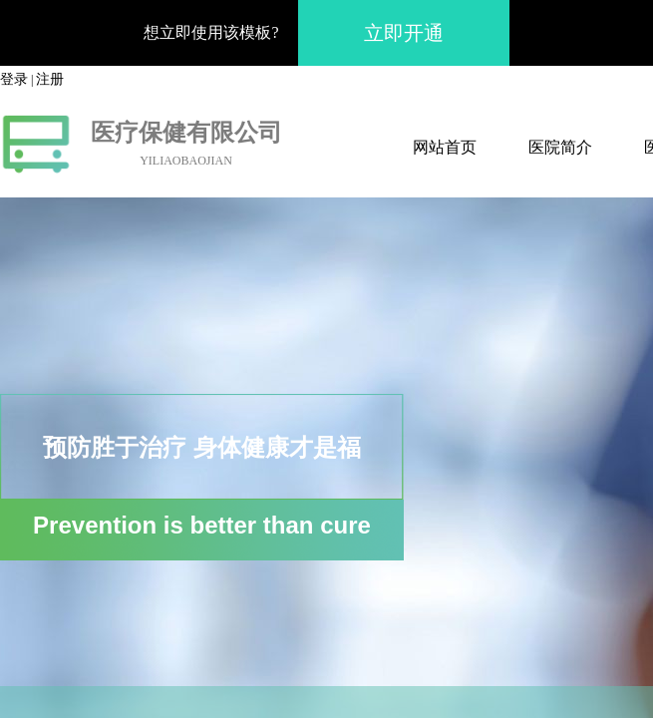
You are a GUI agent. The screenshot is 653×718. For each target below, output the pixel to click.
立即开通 (404, 33)
